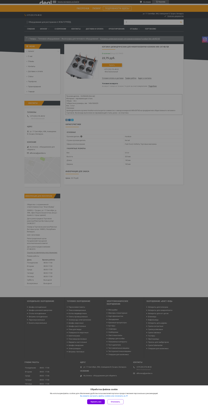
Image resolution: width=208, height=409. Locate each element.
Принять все (96, 402)
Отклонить (115, 402)
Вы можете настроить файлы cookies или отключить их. (103, 396)
